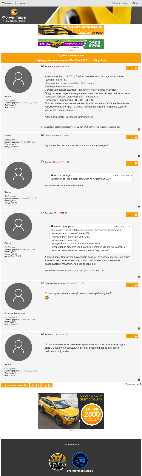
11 (17, 101)
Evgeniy (8, 243)
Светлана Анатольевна (15, 313)
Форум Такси (14, 17)
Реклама (70, 36)
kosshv (7, 136)
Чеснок (7, 96)
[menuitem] (21, 3)
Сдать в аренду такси (71, 55)
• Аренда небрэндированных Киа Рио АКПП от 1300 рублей (71, 60)
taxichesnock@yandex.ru (79, 117)
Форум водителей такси (14, 21)
